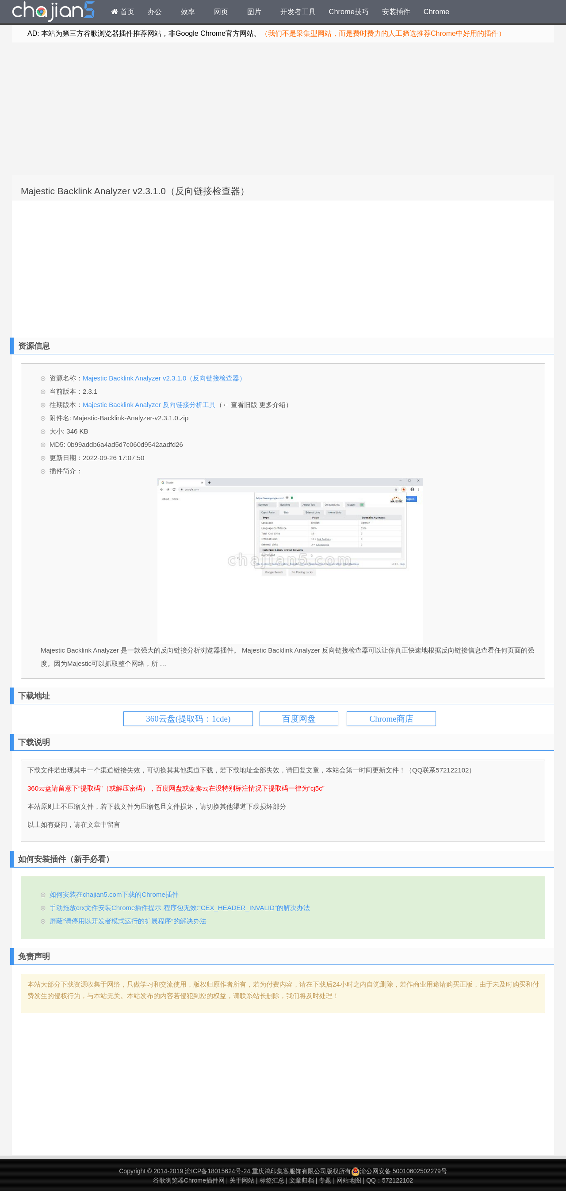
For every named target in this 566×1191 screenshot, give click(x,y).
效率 (188, 11)
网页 (221, 11)
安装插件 (396, 11)
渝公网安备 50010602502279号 (399, 1171)
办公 (155, 11)
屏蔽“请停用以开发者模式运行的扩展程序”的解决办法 (128, 921)
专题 (325, 1180)
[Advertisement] (283, 109)
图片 (254, 11)
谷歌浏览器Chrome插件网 (189, 1180)
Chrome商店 (391, 718)
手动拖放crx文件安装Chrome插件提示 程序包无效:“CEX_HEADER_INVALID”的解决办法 (180, 907)
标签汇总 (272, 1180)
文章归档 (301, 1180)
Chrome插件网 (53, 12)
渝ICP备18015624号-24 (217, 1171)
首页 (122, 11)
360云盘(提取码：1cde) (188, 718)
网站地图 (349, 1180)
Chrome (436, 11)
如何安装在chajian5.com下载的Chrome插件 (114, 894)
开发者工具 (298, 11)
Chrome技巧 (349, 11)
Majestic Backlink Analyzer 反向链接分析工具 (149, 404)
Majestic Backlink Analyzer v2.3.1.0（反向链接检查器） (135, 191)
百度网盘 (299, 718)
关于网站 (241, 1180)
